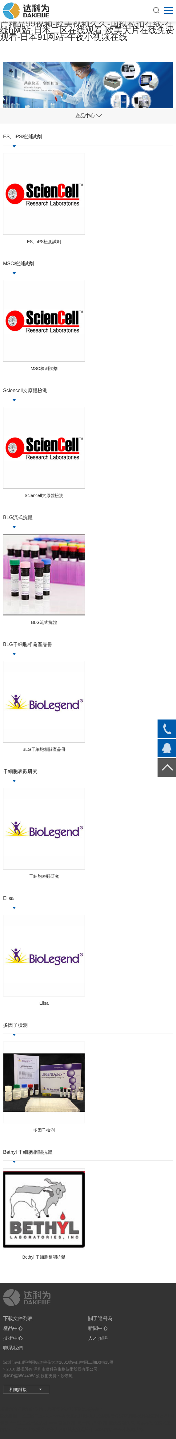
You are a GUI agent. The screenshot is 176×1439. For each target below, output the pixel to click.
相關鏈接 (18, 1389)
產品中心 (13, 1328)
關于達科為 (100, 1318)
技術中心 (13, 1338)
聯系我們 (13, 1347)
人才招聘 (98, 1338)
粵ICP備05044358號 (21, 1376)
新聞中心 (98, 1328)
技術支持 (49, 1376)
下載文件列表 (18, 1318)
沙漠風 (67, 1376)
